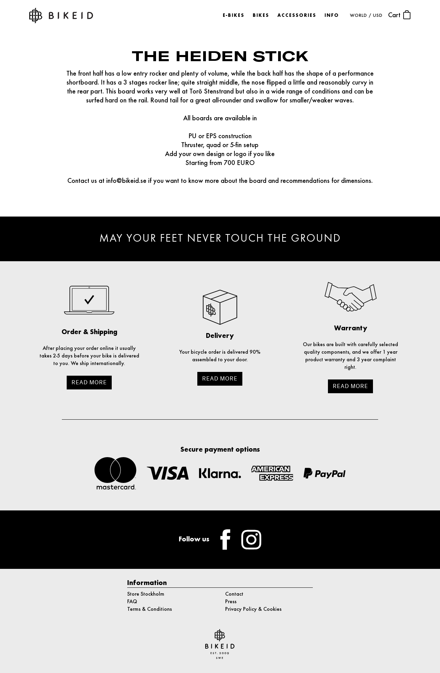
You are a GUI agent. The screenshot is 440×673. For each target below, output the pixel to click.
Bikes (261, 15)
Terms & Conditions (149, 609)
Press (230, 602)
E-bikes (233, 15)
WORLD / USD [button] (366, 15)
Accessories (296, 15)
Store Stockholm (145, 594)
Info (331, 15)
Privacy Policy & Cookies (253, 609)
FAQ (132, 602)
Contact (234, 594)
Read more (89, 382)
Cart (399, 14)
